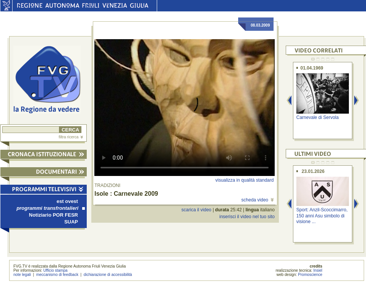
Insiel (318, 270)
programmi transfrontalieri (50, 208)
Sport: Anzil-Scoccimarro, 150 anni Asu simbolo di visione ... (322, 215)
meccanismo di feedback (57, 274)
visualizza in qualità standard (244, 180)
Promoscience (310, 274)
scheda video (257, 200)
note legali (22, 274)
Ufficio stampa (55, 270)
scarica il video (196, 209)
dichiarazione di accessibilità (108, 274)
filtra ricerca (71, 137)
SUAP (71, 222)
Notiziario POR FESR (53, 215)
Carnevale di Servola (317, 117)
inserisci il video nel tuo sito (246, 216)
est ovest (67, 201)
